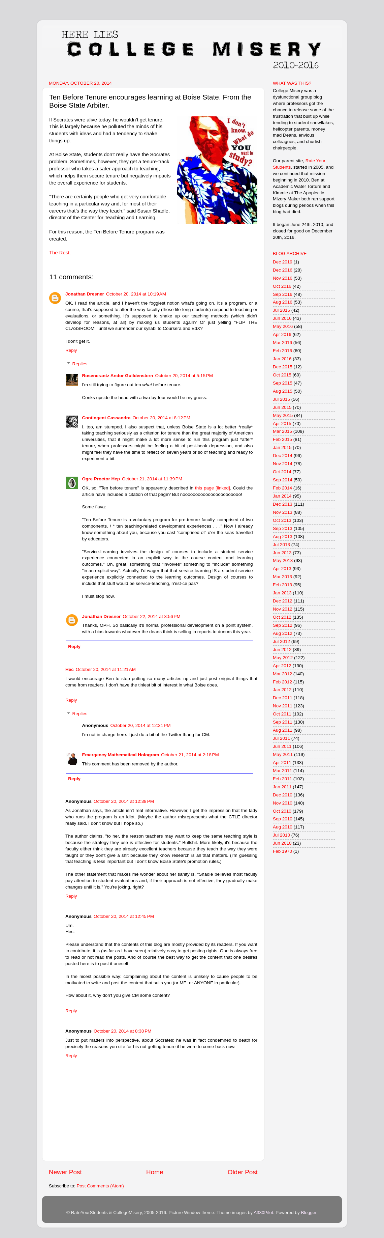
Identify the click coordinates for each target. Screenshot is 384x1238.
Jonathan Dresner (84, 294)
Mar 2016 (282, 342)
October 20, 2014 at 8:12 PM (161, 417)
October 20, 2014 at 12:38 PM (124, 801)
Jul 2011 (281, 738)
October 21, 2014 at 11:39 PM (152, 478)
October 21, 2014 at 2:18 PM (190, 754)
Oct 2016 (282, 286)
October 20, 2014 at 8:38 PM (122, 1031)
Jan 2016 (282, 358)
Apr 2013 (282, 568)
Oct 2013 (282, 520)
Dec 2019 (282, 261)
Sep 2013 (282, 528)
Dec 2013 (282, 504)
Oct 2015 (282, 374)
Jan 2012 (282, 689)
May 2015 (283, 415)
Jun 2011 (282, 746)
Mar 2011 (282, 770)
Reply (71, 350)
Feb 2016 (282, 350)
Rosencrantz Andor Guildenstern (117, 375)
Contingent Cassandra (106, 417)
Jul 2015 (281, 399)
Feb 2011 (282, 778)
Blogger (308, 1212)
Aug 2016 (282, 302)
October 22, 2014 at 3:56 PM (151, 616)
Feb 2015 (282, 439)
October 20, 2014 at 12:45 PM (124, 916)
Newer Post (65, 1172)
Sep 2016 (282, 294)
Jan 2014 (282, 496)
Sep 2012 (282, 625)
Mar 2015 (282, 431)
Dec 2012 (282, 600)
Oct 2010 (282, 811)
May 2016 (283, 326)
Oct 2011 (282, 713)
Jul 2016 (281, 310)
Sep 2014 (282, 479)
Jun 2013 (282, 552)
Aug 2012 (282, 633)
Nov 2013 (282, 512)
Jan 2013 (282, 592)
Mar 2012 (282, 673)
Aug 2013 (282, 536)
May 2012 (283, 657)
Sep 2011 (282, 722)
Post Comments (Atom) (100, 1185)
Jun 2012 (282, 649)
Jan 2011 (282, 786)
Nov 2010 (282, 803)
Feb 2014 (282, 487)
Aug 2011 (282, 730)
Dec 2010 (282, 794)
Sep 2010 (282, 818)
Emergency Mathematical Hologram (120, 754)
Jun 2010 (282, 843)
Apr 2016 (282, 334)
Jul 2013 (281, 544)
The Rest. (60, 252)
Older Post (243, 1172)
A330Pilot (263, 1212)
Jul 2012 (281, 641)
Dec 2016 (282, 270)
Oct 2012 (282, 617)
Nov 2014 (282, 463)
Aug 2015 (282, 391)
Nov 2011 (282, 705)
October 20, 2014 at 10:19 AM (136, 294)
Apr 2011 (282, 762)
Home (154, 1172)
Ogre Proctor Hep (101, 478)
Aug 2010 (282, 826)
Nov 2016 (282, 278)
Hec (69, 669)
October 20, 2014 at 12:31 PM (140, 725)
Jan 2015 (282, 447)
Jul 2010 (281, 835)
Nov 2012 (282, 609)
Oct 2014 (282, 471)
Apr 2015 (282, 423)
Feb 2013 (282, 584)
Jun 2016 (282, 318)
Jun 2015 (282, 407)
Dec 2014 (282, 455)
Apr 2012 (282, 665)
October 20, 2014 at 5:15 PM (184, 375)
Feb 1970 (282, 851)
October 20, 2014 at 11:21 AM (106, 669)
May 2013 (283, 560)
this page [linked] (212, 487)
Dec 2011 (282, 697)
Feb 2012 (282, 681)
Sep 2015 (282, 383)
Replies (80, 363)
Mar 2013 (282, 576)
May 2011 (283, 754)
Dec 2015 (282, 366)
